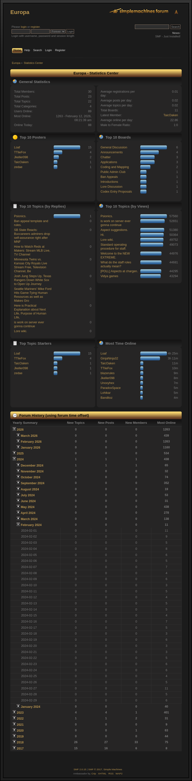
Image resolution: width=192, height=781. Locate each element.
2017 (20, 748)
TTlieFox (20, 152)
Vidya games (109, 276)
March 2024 (29, 519)
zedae (18, 167)
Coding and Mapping (114, 167)
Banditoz (106, 397)
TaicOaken (170, 115)
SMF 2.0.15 (80, 769)
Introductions (109, 182)
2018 (20, 742)
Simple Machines (112, 769)
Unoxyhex (107, 383)
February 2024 (31, 525)
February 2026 (31, 441)
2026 (20, 429)
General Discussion (113, 147)
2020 (20, 730)
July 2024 (27, 495)
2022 (20, 718)
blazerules (107, 373)
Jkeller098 (21, 157)
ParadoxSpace (110, 388)
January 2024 (30, 707)
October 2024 (30, 477)
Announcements (111, 152)
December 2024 (32, 465)
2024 (20, 459)
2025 (20, 453)
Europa (19, 12)
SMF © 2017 (95, 769)
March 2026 (29, 436)
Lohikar (105, 393)
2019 (20, 736)
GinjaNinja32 (109, 358)
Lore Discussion (111, 186)
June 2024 (28, 501)
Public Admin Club (112, 172)
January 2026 (30, 447)
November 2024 (32, 471)
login (24, 26)
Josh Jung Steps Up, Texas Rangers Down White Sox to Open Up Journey (32, 280)
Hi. (102, 235)
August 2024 (30, 489)
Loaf (17, 147)
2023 (20, 712)
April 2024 (28, 513)
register (35, 26)
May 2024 (27, 507)
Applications (108, 162)
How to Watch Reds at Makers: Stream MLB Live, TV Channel (32, 250)
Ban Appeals (109, 177)
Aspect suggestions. (114, 230)
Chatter (105, 157)
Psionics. (20, 216)
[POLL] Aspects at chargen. (119, 271)
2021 (20, 724)
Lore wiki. (20, 331)
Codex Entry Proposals (116, 191)
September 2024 (32, 483)
